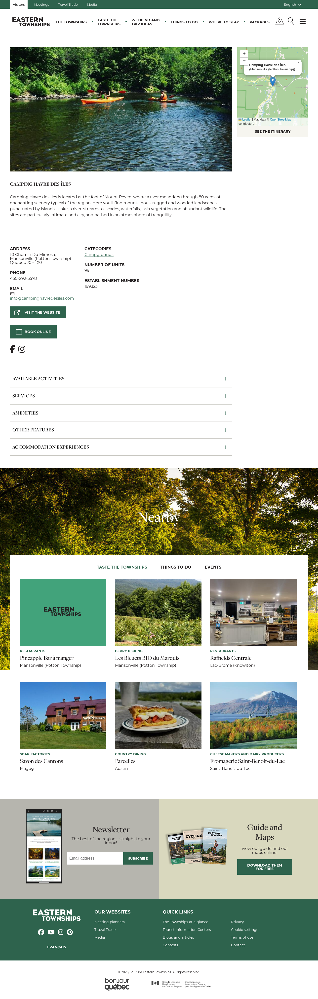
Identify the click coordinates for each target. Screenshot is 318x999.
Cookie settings (244, 929)
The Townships (71, 22)
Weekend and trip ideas (145, 22)
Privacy (237, 921)
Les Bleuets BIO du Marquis (147, 658)
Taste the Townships (109, 22)
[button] (273, 82)
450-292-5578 (23, 278)
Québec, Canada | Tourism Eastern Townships (31, 21)
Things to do (184, 22)
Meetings (41, 4)
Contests (170, 945)
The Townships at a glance (185, 921)
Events (213, 567)
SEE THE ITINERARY (272, 131)
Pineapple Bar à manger (47, 658)
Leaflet (244, 119)
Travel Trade (68, 4)
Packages (260, 22)
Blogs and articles (178, 937)
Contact (238, 945)
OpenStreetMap (280, 119)
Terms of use (242, 937)
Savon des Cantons (41, 761)
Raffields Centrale (230, 658)
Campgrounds (99, 254)
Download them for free (264, 867)
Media (92, 4)
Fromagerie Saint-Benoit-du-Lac (247, 761)
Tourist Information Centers (187, 929)
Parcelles (125, 761)
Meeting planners (109, 921)
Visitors (19, 4)
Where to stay (224, 22)
